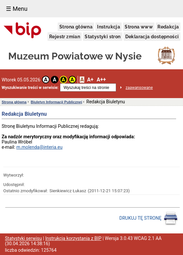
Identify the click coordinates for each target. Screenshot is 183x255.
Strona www (139, 26)
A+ (90, 79)
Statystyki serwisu (23, 238)
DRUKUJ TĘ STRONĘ (148, 218)
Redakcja (168, 26)
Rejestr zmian (64, 36)
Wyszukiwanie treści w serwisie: (30, 87)
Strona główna (75, 26)
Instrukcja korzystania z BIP (73, 238)
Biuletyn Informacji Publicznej (56, 102)
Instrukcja (108, 26)
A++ (101, 79)
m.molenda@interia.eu (39, 147)
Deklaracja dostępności (152, 36)
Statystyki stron (102, 36)
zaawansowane (139, 87)
